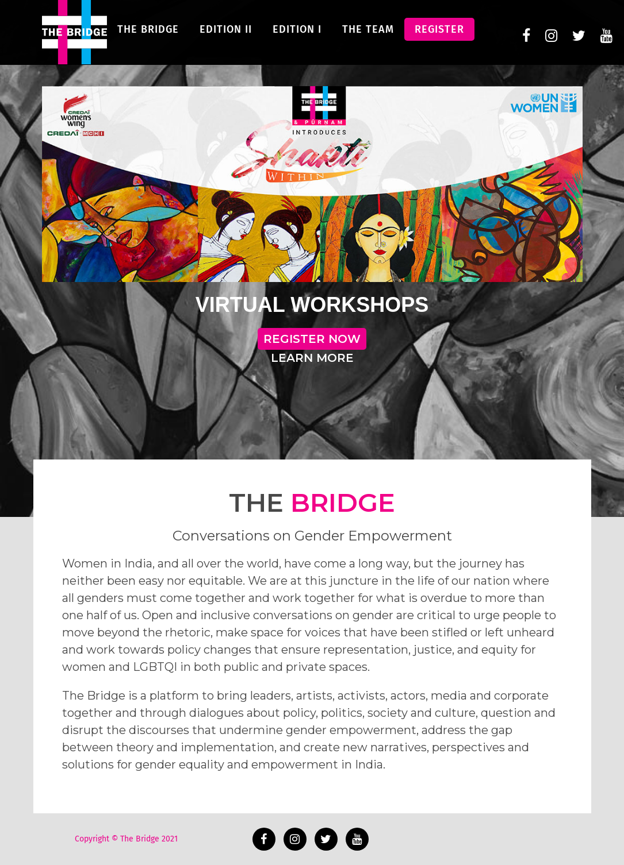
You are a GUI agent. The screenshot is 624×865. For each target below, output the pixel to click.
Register (439, 38)
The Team (368, 38)
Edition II (226, 38)
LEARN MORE (312, 358)
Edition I (297, 38)
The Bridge (148, 38)
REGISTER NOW (312, 339)
